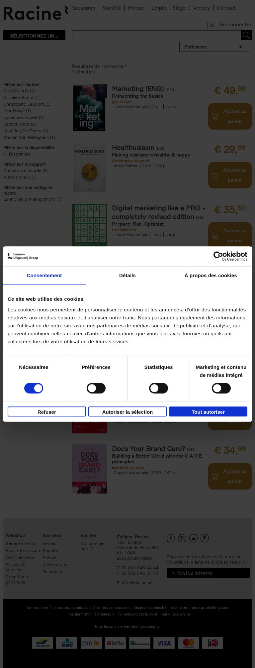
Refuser (47, 412)
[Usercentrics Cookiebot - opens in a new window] (218, 256)
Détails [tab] (127, 275)
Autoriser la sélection (127, 412)
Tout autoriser (208, 412)
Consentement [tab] (44, 275)
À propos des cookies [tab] (211, 275)
